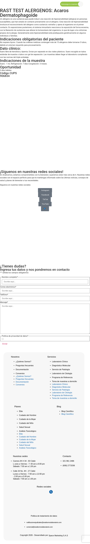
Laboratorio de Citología (62, 373)
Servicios (51, 357)
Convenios (20, 373)
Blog (59, 406)
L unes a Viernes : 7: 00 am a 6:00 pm (29, 464)
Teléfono (4, 295)
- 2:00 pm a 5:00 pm (21, 476)
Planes (17, 406)
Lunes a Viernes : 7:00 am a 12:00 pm (29, 474)
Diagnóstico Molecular (61, 366)
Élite (21, 411)
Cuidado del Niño (26, 423)
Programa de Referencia (62, 377)
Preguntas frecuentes (25, 366)
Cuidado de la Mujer (27, 419)
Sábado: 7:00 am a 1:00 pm (24, 466)
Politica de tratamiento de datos (44, 516)
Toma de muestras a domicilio (64, 381)
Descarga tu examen (69, 4)
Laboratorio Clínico (60, 362)
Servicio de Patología (61, 369)
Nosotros (15, 357)
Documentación (22, 369)
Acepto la (19, 339)
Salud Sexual (24, 427)
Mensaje (4, 302)
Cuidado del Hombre (27, 415)
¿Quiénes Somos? (23, 362)
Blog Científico (67, 411)
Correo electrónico (8, 287)
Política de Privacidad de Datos (23, 339)
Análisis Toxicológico (27, 431)
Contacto (67, 456)
